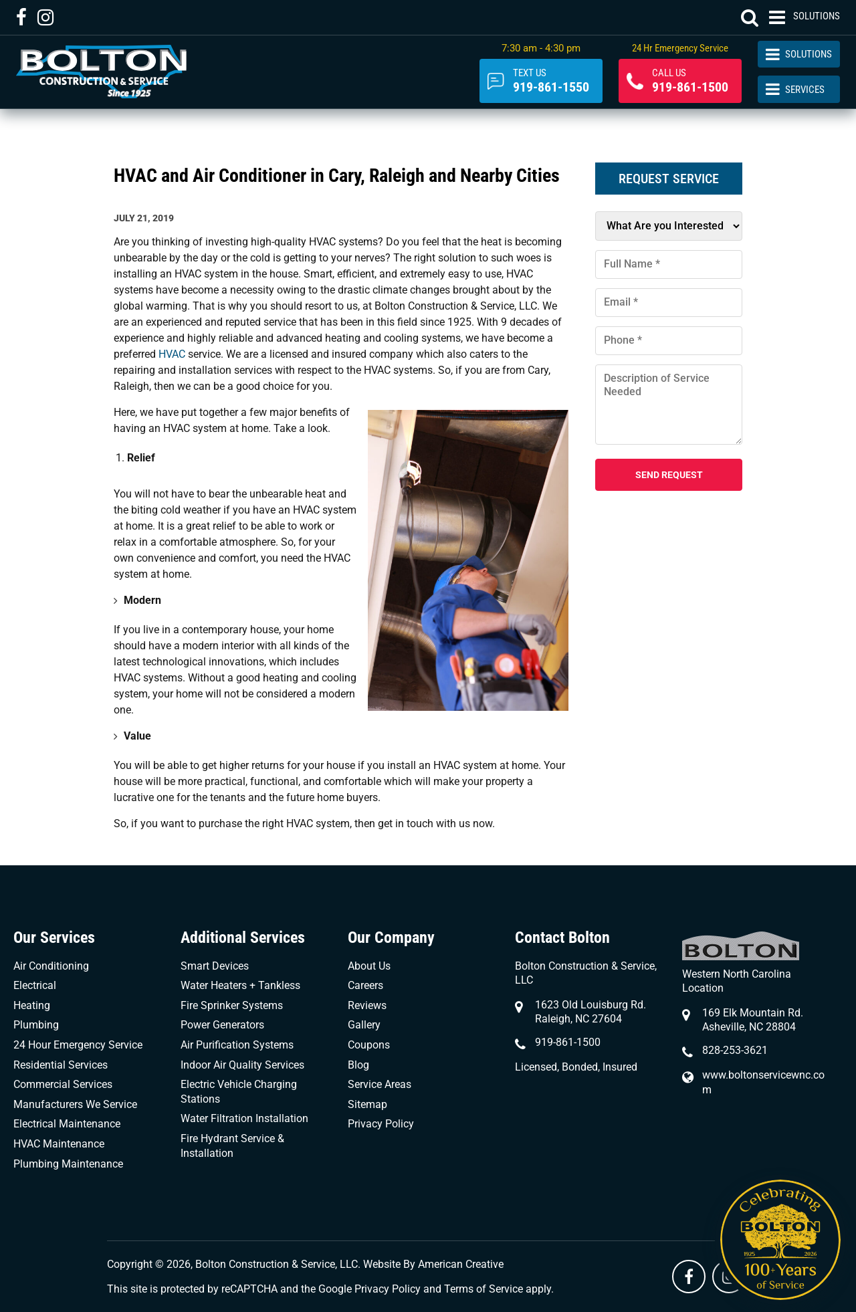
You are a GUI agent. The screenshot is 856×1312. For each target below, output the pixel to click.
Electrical (34, 985)
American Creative (461, 1264)
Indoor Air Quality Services (242, 1065)
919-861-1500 (690, 81)
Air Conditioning (51, 966)
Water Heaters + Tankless (240, 985)
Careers (365, 985)
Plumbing (36, 1024)
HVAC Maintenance (58, 1143)
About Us (369, 966)
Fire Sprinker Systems (232, 1005)
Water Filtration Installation (244, 1118)
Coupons (369, 1044)
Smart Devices (215, 966)
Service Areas (379, 1084)
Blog (358, 1065)
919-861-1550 (551, 81)
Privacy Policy (381, 1123)
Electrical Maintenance (66, 1123)
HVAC (173, 354)
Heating (31, 1005)
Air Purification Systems (237, 1044)
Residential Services (60, 1065)
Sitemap (367, 1104)
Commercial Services (62, 1084)
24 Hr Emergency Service (680, 48)
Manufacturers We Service (75, 1104)
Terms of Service (483, 1289)
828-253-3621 (735, 1050)
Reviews (367, 1005)
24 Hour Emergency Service (77, 1044)
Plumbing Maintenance (68, 1164)
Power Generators (222, 1024)
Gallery (364, 1024)
